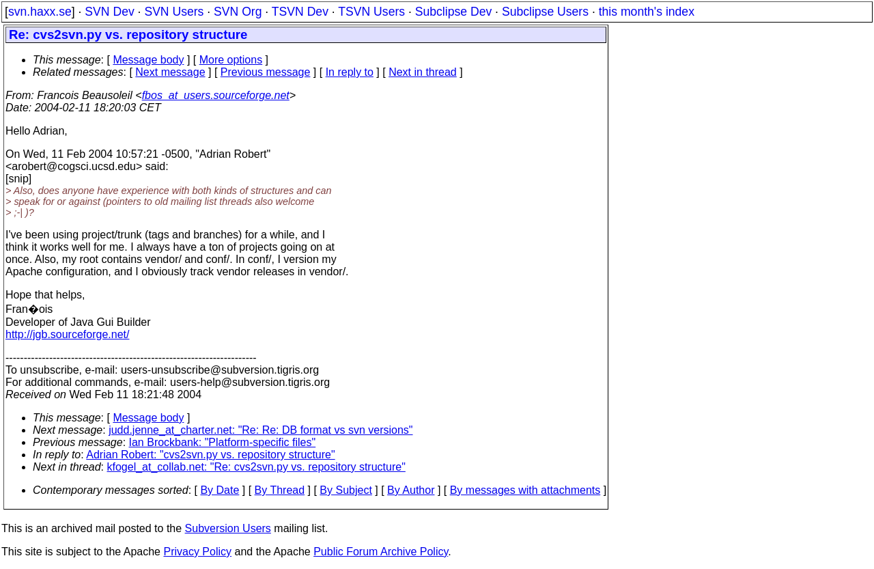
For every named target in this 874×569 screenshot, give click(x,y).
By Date (219, 490)
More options (231, 60)
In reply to (349, 72)
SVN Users (173, 11)
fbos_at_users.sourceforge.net (216, 95)
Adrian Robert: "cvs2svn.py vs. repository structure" (210, 454)
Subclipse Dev (453, 11)
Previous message (266, 72)
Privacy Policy (197, 551)
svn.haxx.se (40, 11)
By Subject (345, 490)
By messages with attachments (525, 490)
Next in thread (423, 72)
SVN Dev (109, 11)
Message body (148, 60)
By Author (410, 490)
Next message (170, 72)
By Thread (280, 490)
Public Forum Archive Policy (380, 551)
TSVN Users (371, 11)
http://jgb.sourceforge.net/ (67, 334)
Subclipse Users (545, 11)
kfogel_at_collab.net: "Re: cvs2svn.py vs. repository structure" (256, 467)
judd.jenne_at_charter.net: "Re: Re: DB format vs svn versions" (260, 430)
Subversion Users (228, 528)
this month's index (646, 11)
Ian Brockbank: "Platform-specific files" (222, 442)
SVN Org (238, 11)
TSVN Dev (300, 11)
